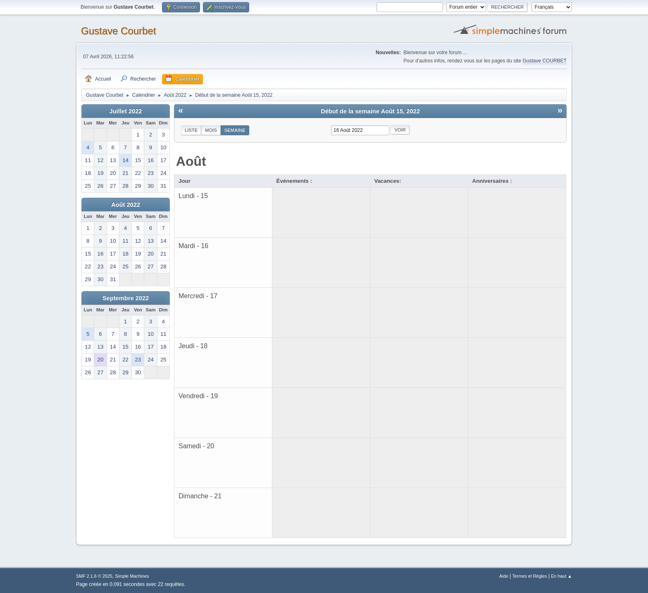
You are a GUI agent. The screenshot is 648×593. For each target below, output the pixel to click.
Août (191, 161)
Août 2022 (125, 204)
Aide (503, 576)
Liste (191, 130)
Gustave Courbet (118, 30)
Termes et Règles (529, 576)
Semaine (234, 130)
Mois (211, 130)
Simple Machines (132, 576)
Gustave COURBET (544, 61)
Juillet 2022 (125, 111)
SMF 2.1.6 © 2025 (94, 576)
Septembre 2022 (125, 298)
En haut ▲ (561, 576)
